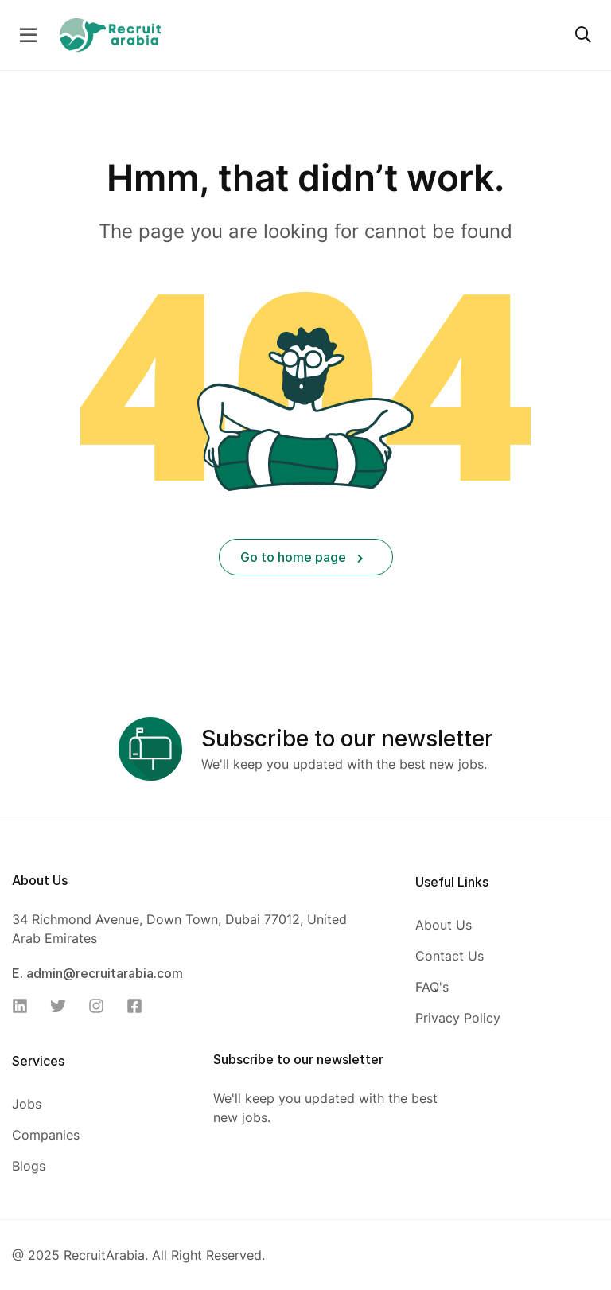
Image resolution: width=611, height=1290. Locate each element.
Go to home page (302, 557)
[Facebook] (139, 1006)
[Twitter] (63, 1006)
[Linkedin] (25, 1006)
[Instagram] (101, 1006)
